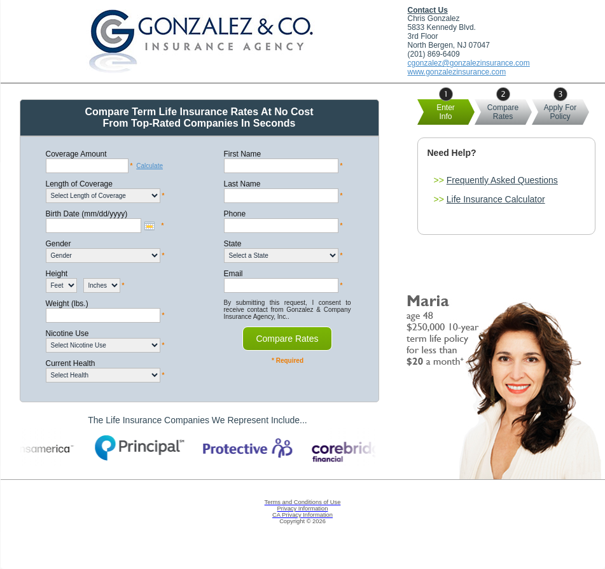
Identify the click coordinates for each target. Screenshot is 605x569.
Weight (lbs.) (67, 303)
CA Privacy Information (302, 515)
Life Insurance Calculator (496, 199)
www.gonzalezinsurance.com (457, 71)
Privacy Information (302, 508)
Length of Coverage (79, 183)
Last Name (242, 183)
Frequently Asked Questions (502, 180)
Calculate (149, 165)
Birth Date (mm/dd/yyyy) (87, 213)
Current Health (70, 363)
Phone (235, 213)
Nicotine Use (67, 333)
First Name (242, 154)
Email (233, 273)
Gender (58, 243)
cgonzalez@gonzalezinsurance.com (469, 63)
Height (57, 273)
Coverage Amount (76, 154)
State (233, 243)
